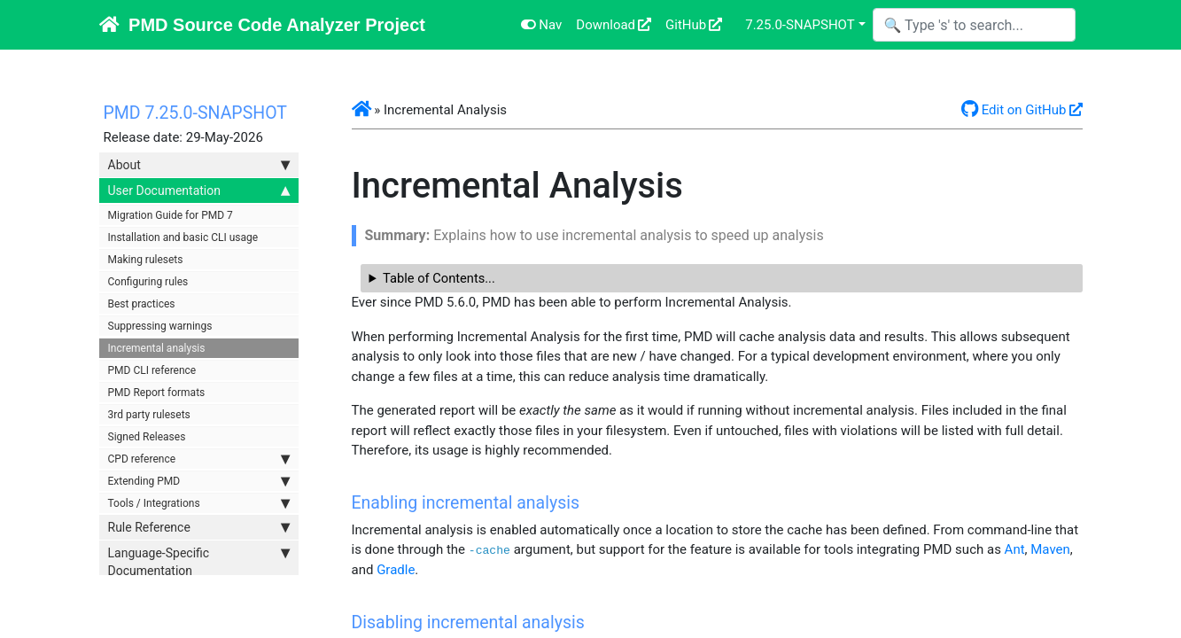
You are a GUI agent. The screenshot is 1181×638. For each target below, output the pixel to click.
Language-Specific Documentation (199, 561)
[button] (361, 110)
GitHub (685, 25)
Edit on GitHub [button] (1014, 110)
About (199, 165)
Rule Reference (199, 527)
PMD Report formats (157, 392)
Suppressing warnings (160, 326)
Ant (1015, 549)
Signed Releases (147, 437)
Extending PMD (199, 481)
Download (605, 25)
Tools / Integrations (199, 503)
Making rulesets (145, 259)
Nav (542, 25)
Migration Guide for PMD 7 (170, 215)
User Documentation (199, 190)
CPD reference (199, 459)
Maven (1050, 549)
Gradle (396, 570)
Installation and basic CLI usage (183, 237)
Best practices (141, 304)
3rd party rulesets (149, 414)
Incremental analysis (157, 348)
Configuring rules (148, 282)
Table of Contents (434, 278)
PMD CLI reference (152, 370)
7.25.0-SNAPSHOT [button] (799, 25)
